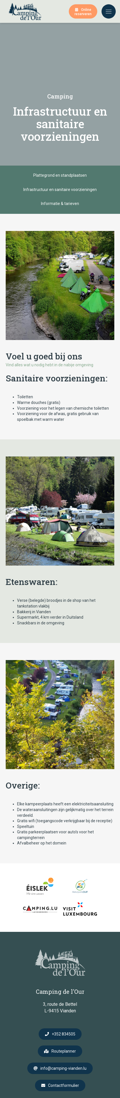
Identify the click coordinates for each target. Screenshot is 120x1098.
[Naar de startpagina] (25, 11)
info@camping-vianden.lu (63, 1068)
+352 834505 (63, 1034)
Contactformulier (63, 1085)
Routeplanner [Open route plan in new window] (63, 1051)
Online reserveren (83, 12)
